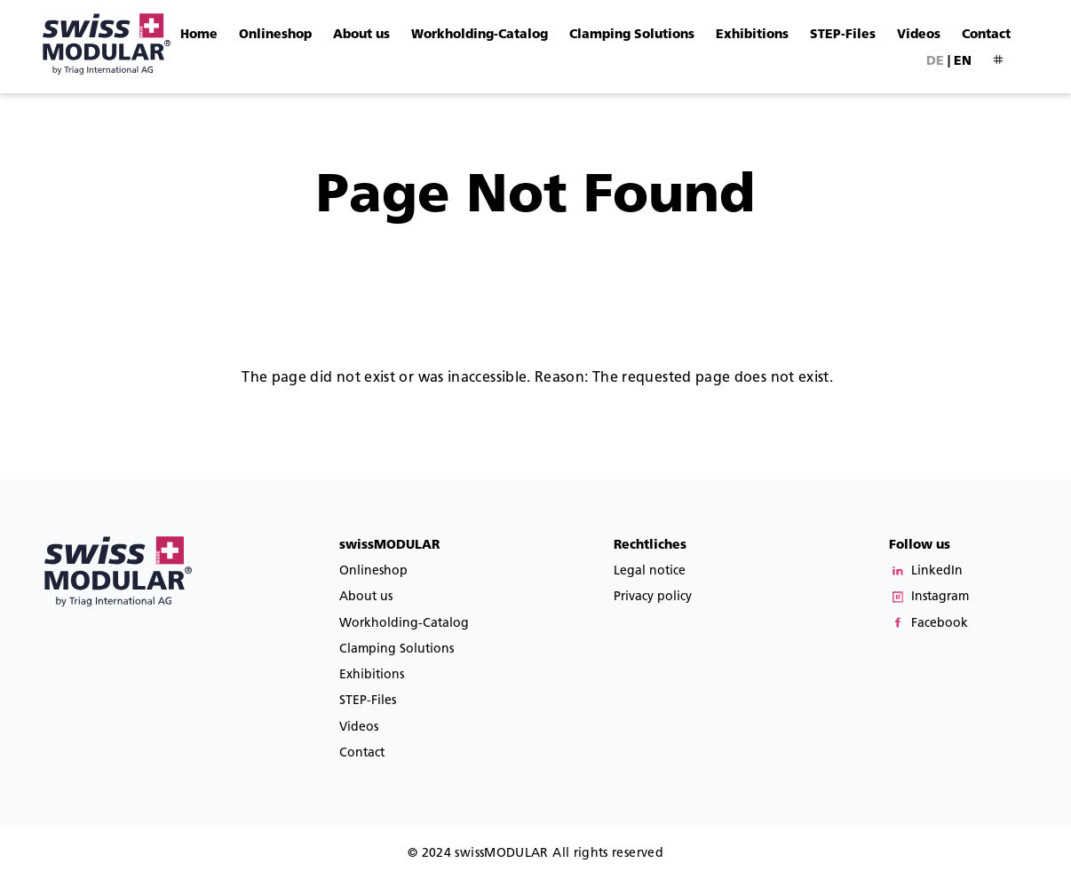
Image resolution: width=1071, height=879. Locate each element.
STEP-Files (843, 34)
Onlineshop (275, 34)
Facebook (939, 622)
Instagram (940, 596)
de (935, 60)
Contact (986, 34)
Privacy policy (653, 596)
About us (361, 34)
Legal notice (650, 570)
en (963, 60)
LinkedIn (937, 570)
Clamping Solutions (631, 34)
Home (199, 34)
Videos (918, 34)
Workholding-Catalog (479, 34)
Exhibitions (752, 34)
